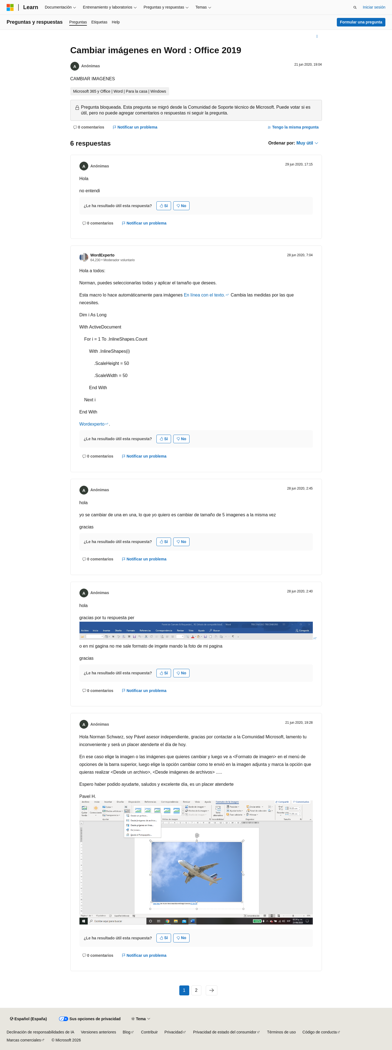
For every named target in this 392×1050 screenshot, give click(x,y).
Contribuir (149, 1032)
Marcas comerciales (24, 1040)
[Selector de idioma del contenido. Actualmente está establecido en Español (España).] (28, 1019)
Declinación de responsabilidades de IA (40, 1032)
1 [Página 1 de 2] (184, 990)
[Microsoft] (10, 7)
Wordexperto (92, 424)
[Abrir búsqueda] (355, 7)
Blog (126, 1032)
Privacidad (173, 1032)
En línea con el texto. (204, 295)
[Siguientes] (211, 990)
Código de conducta (319, 1032)
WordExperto (102, 255)
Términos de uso (281, 1032)
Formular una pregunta (361, 22)
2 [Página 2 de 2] (196, 990)
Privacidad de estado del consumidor (225, 1032)
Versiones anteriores (98, 1032)
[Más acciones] (317, 36)
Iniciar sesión (374, 7)
